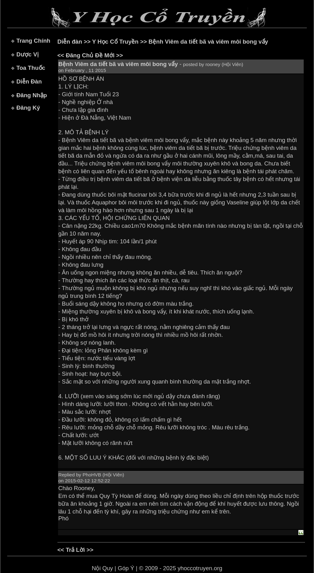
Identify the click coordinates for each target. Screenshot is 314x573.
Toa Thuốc (30, 67)
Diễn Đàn (29, 81)
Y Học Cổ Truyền (115, 41)
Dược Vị (27, 54)
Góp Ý (126, 568)
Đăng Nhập (31, 95)
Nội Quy (102, 568)
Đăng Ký (28, 107)
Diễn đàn (69, 41)
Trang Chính (33, 40)
